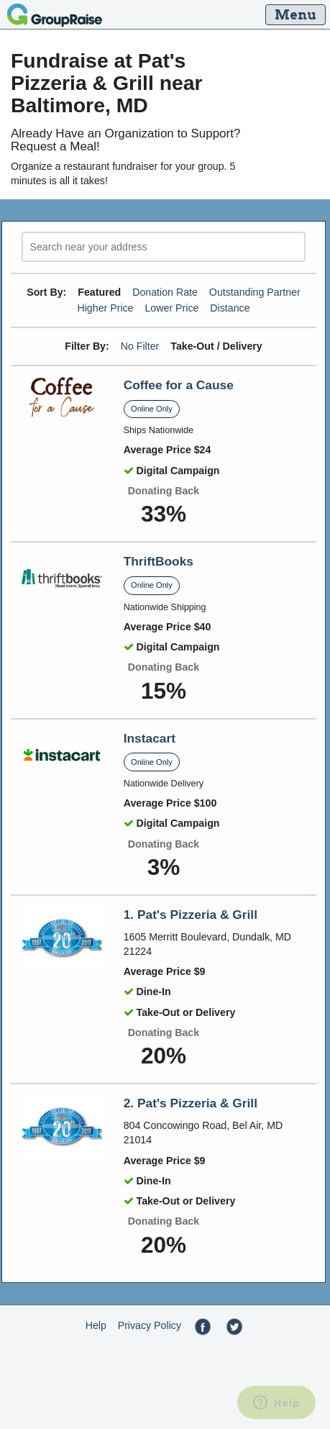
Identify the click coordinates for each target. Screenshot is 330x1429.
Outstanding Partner (255, 292)
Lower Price (171, 308)
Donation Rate (165, 292)
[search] (164, 247)
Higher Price (105, 308)
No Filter (140, 346)
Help (96, 1325)
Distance (229, 308)
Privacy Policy (149, 1325)
